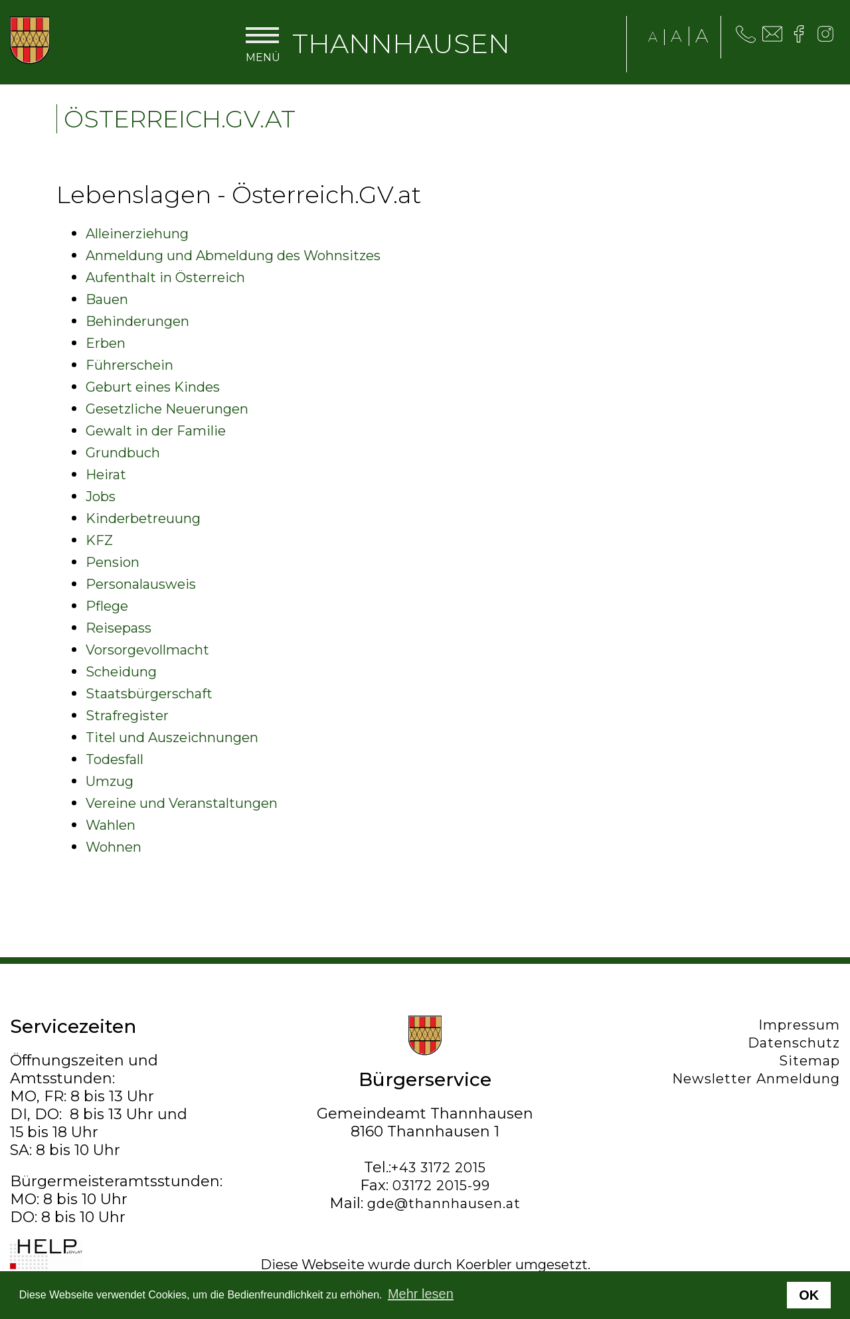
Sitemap (809, 1061)
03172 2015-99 (441, 1186)
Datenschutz (794, 1043)
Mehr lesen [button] (421, 1293)
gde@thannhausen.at (444, 1203)
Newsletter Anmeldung (756, 1079)
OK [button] (809, 1295)
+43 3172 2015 (438, 1168)
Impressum (799, 1025)
